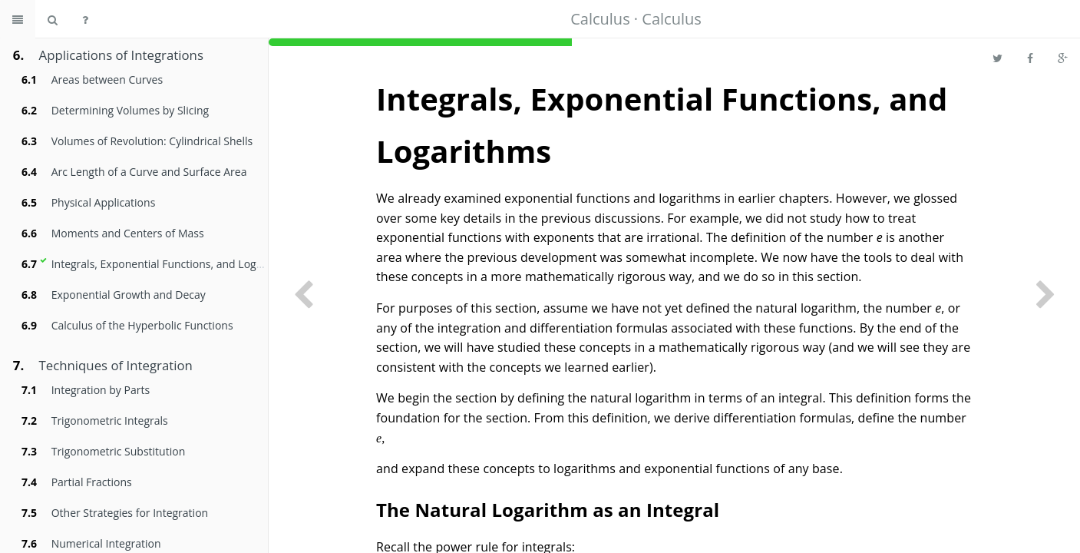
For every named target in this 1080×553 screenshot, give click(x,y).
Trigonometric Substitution (118, 451)
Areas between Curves (107, 79)
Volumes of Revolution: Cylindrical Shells (152, 141)
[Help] (85, 19)
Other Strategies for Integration (129, 512)
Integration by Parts (100, 389)
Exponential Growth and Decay (128, 294)
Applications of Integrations (121, 55)
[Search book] (52, 19)
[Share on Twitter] (997, 57)
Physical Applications (103, 202)
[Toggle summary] (17, 19)
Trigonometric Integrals (109, 420)
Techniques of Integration (116, 365)
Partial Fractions (91, 482)
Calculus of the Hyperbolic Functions (142, 325)
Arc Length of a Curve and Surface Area (149, 171)
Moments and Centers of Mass (127, 233)
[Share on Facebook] (1030, 57)
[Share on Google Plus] (1062, 57)
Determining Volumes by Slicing (130, 110)
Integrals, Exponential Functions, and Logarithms (173, 264)
